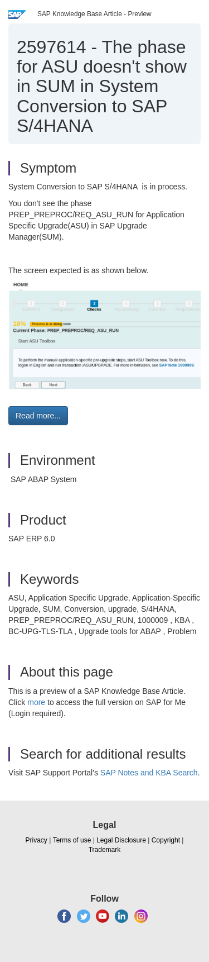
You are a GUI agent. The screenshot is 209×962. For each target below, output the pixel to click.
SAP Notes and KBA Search (149, 772)
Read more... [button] (38, 415)
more (36, 702)
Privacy (36, 840)
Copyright (166, 840)
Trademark (105, 850)
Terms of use (72, 840)
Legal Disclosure (121, 840)
